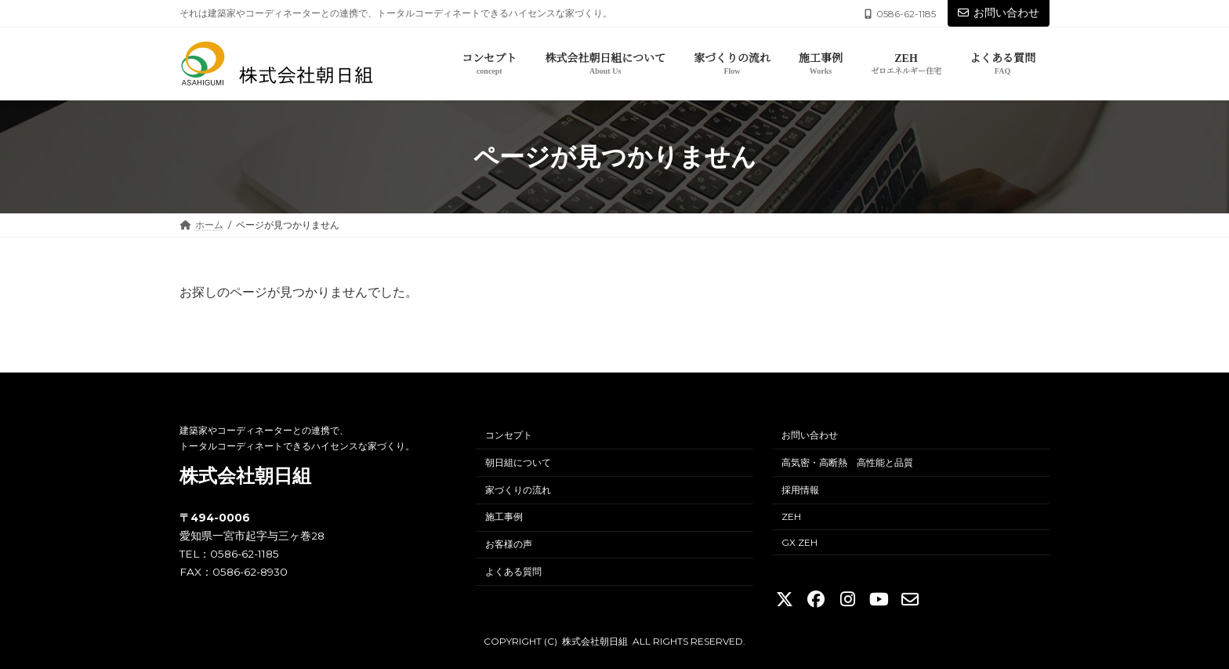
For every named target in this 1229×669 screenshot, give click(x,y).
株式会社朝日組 (245, 476)
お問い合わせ (998, 12)
